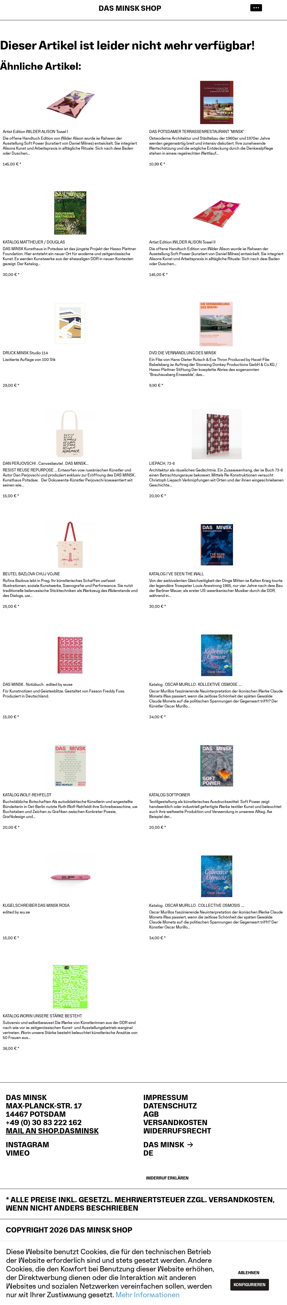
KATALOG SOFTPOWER (169, 794)
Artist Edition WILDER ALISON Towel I (35, 131)
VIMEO (18, 1153)
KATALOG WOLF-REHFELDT (27, 794)
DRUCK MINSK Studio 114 (25, 352)
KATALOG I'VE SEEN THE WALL (176, 573)
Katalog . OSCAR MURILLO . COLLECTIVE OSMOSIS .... (196, 905)
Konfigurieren (250, 1284)
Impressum (165, 1097)
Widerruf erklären (167, 1178)
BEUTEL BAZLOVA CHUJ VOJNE (31, 573)
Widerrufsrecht (177, 1131)
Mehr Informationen (148, 1294)
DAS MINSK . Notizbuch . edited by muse (38, 684)
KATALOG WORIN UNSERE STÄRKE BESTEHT (42, 1015)
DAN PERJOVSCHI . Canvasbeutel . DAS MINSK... (45, 463)
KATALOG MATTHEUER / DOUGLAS (34, 242)
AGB (151, 1114)
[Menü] (258, 8)
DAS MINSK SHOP (130, 8)
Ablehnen (248, 1272)
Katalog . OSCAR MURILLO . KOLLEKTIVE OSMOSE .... (195, 684)
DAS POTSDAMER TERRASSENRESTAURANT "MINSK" (196, 131)
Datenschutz (170, 1106)
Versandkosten (175, 1122)
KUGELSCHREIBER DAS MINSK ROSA (36, 905)
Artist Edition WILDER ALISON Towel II (182, 242)
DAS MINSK (169, 1145)
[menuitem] (258, 8)
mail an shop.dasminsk (52, 1130)
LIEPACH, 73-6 (162, 463)
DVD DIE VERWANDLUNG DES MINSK (182, 352)
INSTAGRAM (27, 1145)
